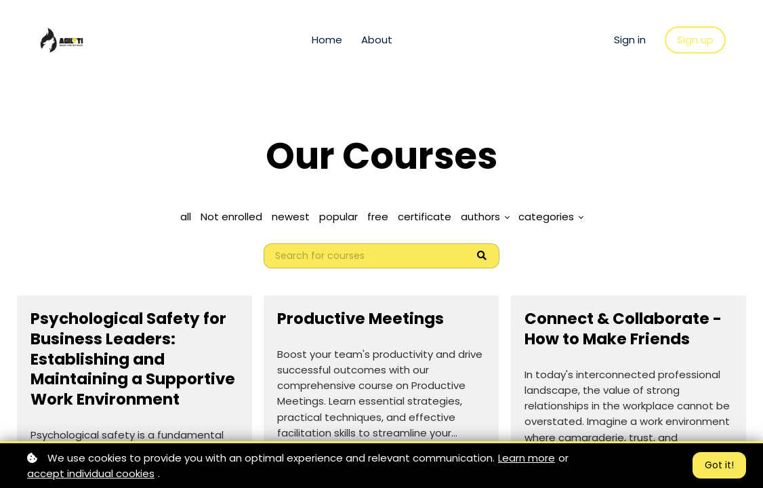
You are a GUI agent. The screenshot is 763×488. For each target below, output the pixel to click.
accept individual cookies (90, 473)
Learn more (526, 458)
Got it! (719, 465)
